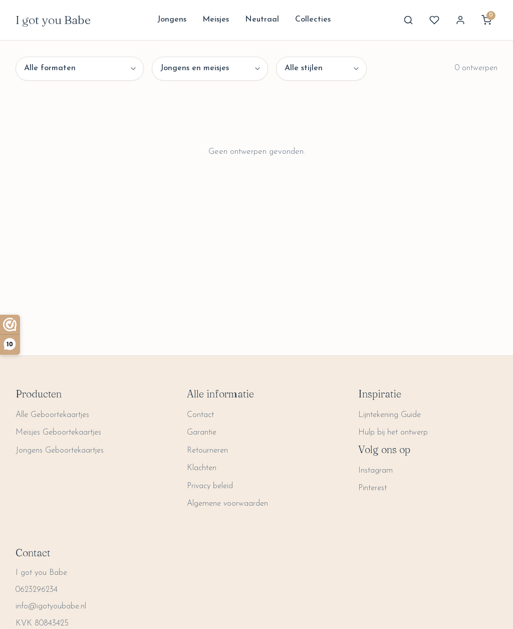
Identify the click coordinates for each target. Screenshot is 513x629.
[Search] (408, 20)
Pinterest (372, 488)
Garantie (201, 433)
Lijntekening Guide (389, 415)
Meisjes (215, 20)
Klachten (201, 468)
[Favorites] (434, 20)
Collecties (313, 20)
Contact (200, 415)
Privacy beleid (210, 486)
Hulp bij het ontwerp (393, 433)
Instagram (375, 471)
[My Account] (460, 20)
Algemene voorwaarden (227, 504)
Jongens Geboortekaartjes (60, 451)
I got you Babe (53, 20)
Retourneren (207, 451)
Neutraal (262, 20)
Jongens (171, 20)
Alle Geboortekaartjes (52, 415)
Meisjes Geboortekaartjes (58, 433)
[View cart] (486, 20)
